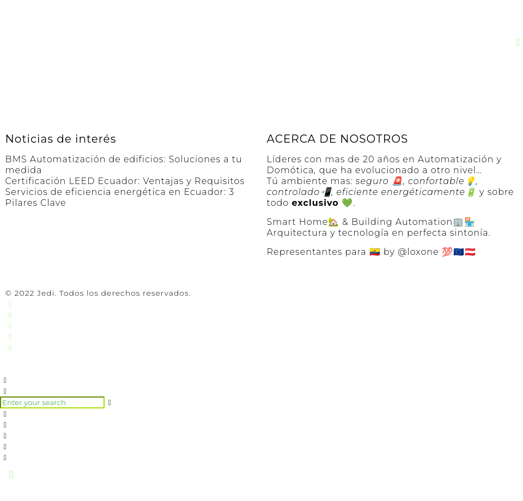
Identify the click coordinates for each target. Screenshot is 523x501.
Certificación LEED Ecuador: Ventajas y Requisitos (125, 181)
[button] (518, 42)
